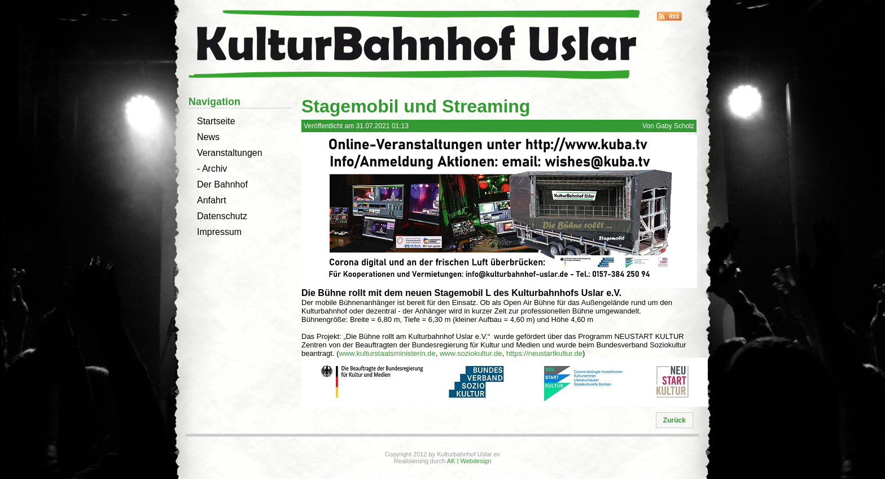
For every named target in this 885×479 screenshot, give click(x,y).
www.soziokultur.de (471, 353)
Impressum (219, 232)
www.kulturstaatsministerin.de (387, 353)
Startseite (216, 121)
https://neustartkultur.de (544, 353)
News (208, 137)
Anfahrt (211, 200)
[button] (674, 420)
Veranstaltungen (229, 153)
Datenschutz (222, 216)
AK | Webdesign (469, 461)
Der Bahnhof (222, 184)
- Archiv (212, 168)
